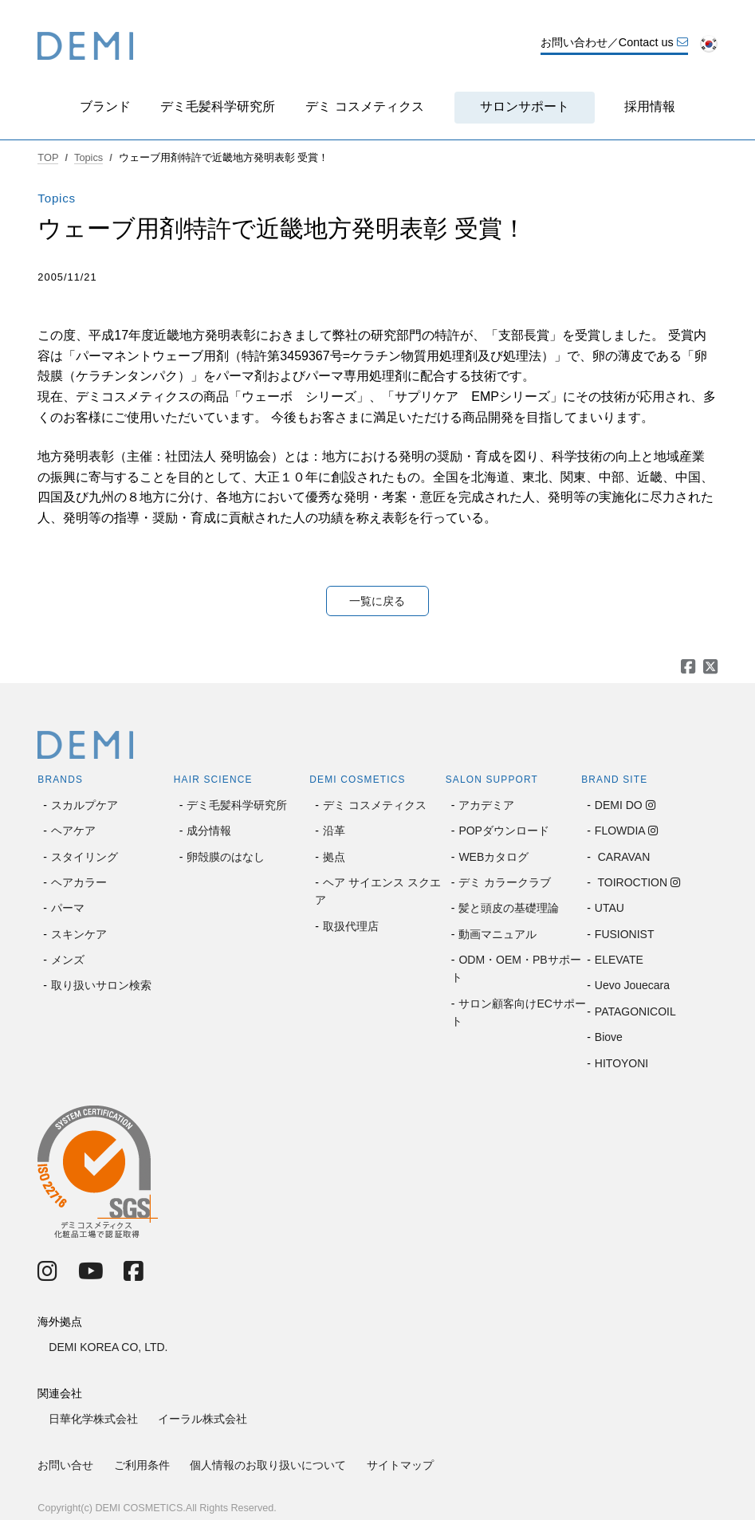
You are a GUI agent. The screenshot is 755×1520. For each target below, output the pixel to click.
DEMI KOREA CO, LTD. (108, 1347)
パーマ (68, 907)
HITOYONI (621, 1063)
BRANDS (60, 779)
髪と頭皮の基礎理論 (508, 907)
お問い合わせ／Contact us (614, 42)
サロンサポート (524, 106)
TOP (47, 157)
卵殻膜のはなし (226, 856)
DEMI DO (619, 805)
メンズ (68, 959)
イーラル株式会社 (202, 1418)
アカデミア (486, 805)
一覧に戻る (377, 601)
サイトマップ (400, 1465)
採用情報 (649, 106)
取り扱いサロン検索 (101, 985)
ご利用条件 (142, 1465)
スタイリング (84, 856)
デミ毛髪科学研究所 (217, 106)
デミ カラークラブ (504, 882)
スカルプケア (84, 805)
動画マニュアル (497, 934)
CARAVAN (623, 856)
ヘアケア (73, 830)
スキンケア (79, 934)
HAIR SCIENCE (213, 779)
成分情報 (209, 830)
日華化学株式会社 (93, 1418)
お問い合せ (65, 1465)
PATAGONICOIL (635, 1011)
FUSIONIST (625, 934)
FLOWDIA (620, 830)
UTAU (609, 907)
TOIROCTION (631, 882)
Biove (609, 1037)
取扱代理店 (351, 926)
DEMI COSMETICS (357, 779)
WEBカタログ (493, 856)
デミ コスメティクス (364, 106)
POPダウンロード (503, 830)
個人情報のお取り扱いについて (268, 1465)
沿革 (334, 830)
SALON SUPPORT (492, 779)
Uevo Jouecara (632, 985)
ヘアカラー (79, 882)
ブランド (105, 106)
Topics (88, 157)
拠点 (334, 856)
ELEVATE (619, 959)
